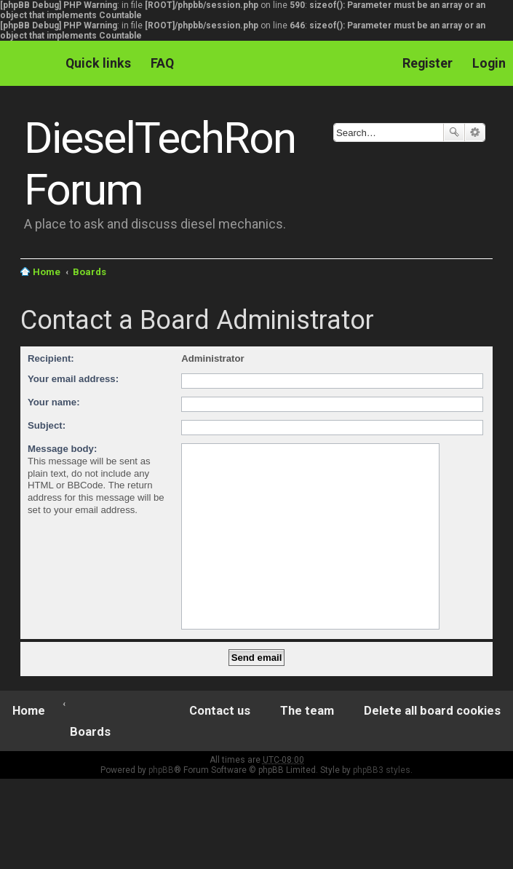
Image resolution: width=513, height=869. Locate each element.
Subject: (46, 425)
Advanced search (475, 132)
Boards (89, 271)
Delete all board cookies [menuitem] (432, 711)
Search (454, 132)
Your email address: (73, 378)
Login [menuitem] (489, 63)
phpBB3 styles (381, 770)
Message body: (62, 448)
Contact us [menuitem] (219, 711)
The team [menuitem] (307, 711)
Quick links (98, 63)
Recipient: (51, 358)
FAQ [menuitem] (162, 63)
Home (46, 271)
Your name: (54, 402)
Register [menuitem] (427, 63)
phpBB (161, 770)
